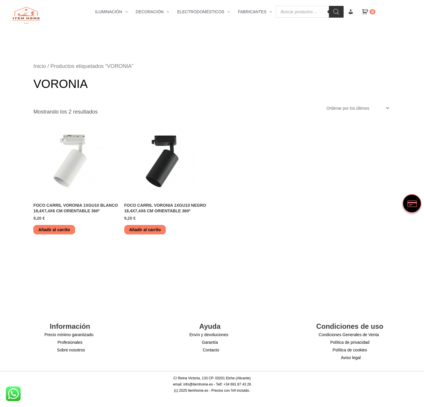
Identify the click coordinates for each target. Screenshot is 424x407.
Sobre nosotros (71, 350)
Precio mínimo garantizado (69, 334)
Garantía (210, 342)
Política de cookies (350, 350)
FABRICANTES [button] (252, 11)
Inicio (39, 66)
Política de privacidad (349, 342)
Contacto (211, 350)
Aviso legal (351, 357)
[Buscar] (336, 12)
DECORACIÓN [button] (150, 11)
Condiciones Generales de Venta (349, 334)
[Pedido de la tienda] (356, 108)
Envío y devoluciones (208, 334)
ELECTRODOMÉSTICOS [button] (200, 11)
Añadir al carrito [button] (54, 229)
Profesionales (69, 342)
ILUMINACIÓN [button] (108, 11)
